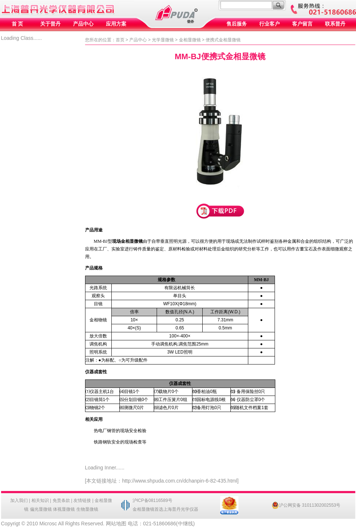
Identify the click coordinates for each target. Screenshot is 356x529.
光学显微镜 (163, 39)
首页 (120, 39)
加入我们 (19, 500)
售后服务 (236, 24)
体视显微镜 (64, 509)
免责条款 (61, 500)
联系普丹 (335, 24)
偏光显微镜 (41, 509)
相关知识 (40, 500)
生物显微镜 (87, 509)
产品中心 (83, 24)
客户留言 (302, 24)
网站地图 (116, 523)
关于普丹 (50, 24)
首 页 (17, 24)
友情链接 (82, 500)
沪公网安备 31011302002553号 (306, 505)
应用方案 (116, 24)
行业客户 (269, 24)
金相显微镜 (190, 39)
